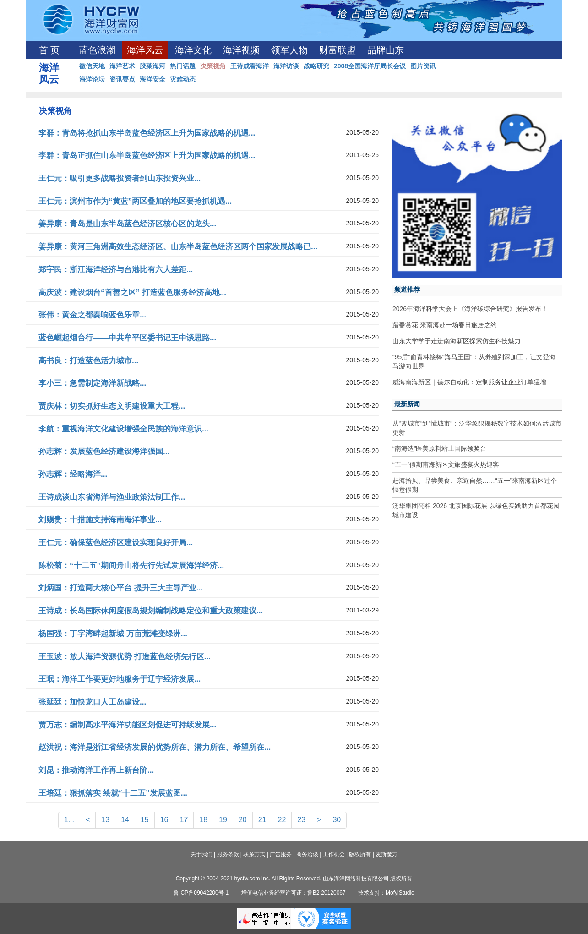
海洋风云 (145, 50)
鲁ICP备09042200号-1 (201, 893)
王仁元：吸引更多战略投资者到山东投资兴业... (119, 178)
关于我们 (201, 854)
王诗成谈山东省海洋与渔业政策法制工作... (111, 497)
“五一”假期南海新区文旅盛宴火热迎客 (445, 464)
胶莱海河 (152, 66)
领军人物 (289, 50)
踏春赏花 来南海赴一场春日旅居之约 (444, 324)
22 (282, 820)
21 (262, 820)
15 (145, 820)
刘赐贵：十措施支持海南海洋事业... (100, 519)
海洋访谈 (286, 66)
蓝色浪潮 (97, 50)
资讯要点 (122, 79)
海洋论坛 (92, 79)
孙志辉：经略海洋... (72, 474)
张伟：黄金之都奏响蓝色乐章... (92, 315)
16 (164, 820)
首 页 (49, 50)
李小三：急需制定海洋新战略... (92, 383)
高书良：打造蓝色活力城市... (88, 360)
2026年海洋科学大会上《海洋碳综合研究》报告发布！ (470, 308)
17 (184, 820)
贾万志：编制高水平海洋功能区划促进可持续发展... (127, 725)
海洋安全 (152, 79)
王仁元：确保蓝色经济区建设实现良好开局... (115, 542)
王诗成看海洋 (249, 66)
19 (223, 820)
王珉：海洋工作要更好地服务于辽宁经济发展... (119, 679)
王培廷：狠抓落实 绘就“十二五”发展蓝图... (112, 793)
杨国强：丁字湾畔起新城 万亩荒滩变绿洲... (112, 633)
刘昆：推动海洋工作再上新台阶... (96, 770)
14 (125, 820)
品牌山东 (385, 50)
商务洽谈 (307, 854)
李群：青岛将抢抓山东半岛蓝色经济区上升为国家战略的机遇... (146, 133)
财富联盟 (337, 50)
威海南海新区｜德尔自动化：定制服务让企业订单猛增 (469, 382)
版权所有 (360, 854)
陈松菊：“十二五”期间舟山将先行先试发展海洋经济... (131, 565)
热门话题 (183, 66)
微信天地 (92, 66)
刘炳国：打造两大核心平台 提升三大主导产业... (120, 588)
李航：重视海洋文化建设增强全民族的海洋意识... (123, 429)
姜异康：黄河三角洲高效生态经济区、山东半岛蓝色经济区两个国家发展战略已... (177, 246)
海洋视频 (241, 50)
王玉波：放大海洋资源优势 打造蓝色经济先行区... (124, 656)
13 (105, 820)
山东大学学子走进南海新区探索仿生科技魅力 (456, 340)
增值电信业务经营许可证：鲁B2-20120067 (293, 893)
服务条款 (228, 854)
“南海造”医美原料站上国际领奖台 (439, 448)
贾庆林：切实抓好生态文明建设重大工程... (111, 406)
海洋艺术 (122, 66)
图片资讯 (423, 66)
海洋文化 (193, 50)
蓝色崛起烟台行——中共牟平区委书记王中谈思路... (127, 337)
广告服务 (281, 854)
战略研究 (316, 66)
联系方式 (254, 854)
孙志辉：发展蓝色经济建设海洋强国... (103, 451)
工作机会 (334, 854)
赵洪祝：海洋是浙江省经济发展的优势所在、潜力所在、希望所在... (154, 747)
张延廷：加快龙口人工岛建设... (92, 702)
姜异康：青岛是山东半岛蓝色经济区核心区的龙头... (127, 223)
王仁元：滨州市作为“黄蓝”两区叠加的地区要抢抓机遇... (135, 201)
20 (243, 820)
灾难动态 (183, 79)
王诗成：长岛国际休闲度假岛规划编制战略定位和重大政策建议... (150, 610)
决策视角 (213, 66)
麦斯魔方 (386, 854)
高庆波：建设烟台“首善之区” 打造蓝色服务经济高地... (132, 292)
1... (69, 820)
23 (301, 820)
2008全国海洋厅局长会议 (370, 66)
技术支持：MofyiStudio (386, 893)
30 (336, 820)
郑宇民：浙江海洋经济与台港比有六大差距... (115, 269)
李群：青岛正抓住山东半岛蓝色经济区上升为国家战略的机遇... (146, 155)
